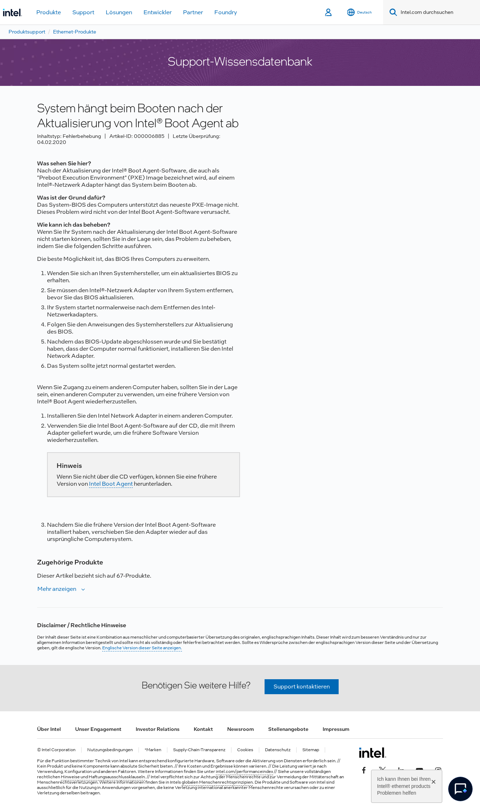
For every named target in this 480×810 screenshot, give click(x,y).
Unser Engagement (98, 729)
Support (83, 12)
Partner (193, 12)
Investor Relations (157, 729)
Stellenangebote (288, 729)
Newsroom (240, 729)
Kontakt (203, 729)
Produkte (48, 12)
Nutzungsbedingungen (110, 750)
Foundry (225, 12)
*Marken (153, 750)
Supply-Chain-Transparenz (199, 750)
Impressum (336, 729)
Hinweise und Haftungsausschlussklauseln (103, 777)
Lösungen (119, 12)
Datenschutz (278, 750)
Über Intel (49, 729)
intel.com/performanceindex (244, 771)
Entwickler (158, 12)
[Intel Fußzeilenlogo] (372, 752)
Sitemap (310, 750)
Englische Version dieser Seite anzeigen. (142, 648)
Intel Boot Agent (111, 483)
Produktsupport (27, 32)
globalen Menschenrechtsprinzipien (217, 782)
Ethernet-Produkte (74, 32)
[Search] (392, 12)
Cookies (245, 750)
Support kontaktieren (301, 686)
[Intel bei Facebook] (364, 769)
